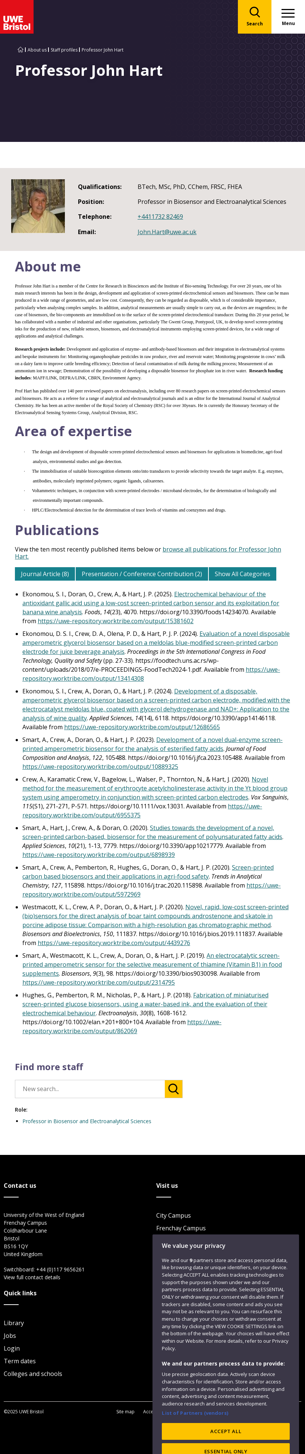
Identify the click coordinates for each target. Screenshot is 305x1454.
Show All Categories (242, 574)
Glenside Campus (180, 1241)
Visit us (166, 1266)
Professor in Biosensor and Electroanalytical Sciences (86, 1121)
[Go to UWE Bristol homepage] (20, 50)
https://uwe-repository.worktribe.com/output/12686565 (142, 727)
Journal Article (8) (45, 574)
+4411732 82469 (160, 216)
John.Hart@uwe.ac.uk (167, 232)
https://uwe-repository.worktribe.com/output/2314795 (98, 982)
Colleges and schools (33, 1374)
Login (12, 1348)
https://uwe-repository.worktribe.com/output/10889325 (100, 766)
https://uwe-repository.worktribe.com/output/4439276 (114, 943)
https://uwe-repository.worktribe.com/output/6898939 (98, 855)
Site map (125, 1411)
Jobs (10, 1336)
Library (14, 1323)
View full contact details (32, 1277)
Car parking (172, 1253)
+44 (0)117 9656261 (60, 1269)
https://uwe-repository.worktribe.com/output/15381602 (116, 621)
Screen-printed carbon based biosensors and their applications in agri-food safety (148, 871)
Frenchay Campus (181, 1228)
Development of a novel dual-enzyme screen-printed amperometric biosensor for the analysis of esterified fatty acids (152, 744)
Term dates (20, 1361)
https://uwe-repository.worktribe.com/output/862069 (121, 1026)
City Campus (173, 1215)
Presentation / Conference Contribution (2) (142, 574)
